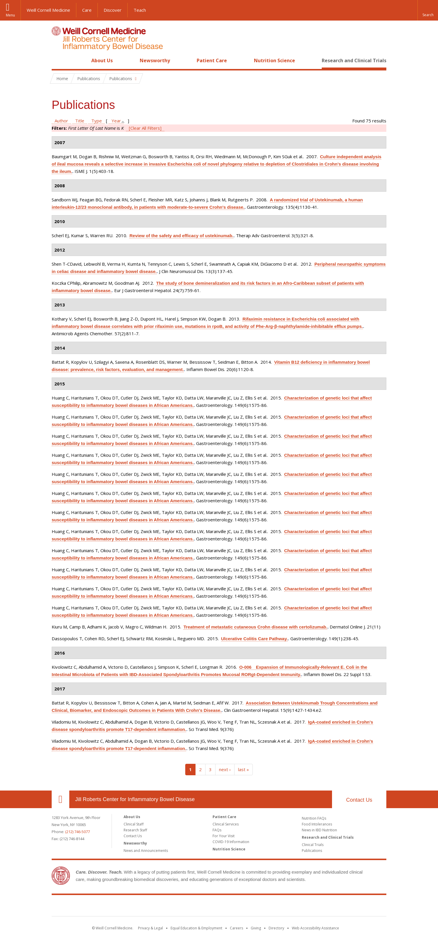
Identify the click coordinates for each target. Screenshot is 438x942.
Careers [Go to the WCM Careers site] (236, 928)
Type (96, 121)
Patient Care (212, 60)
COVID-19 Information (231, 841)
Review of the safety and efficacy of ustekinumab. (181, 235)
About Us (102, 60)
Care (87, 10)
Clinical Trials (313, 844)
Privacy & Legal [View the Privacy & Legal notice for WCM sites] (150, 928)
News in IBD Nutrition (319, 830)
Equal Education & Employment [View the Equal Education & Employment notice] (196, 928)
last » (243, 769)
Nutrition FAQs (314, 818)
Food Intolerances (317, 824)
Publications (312, 850)
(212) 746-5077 (77, 831)
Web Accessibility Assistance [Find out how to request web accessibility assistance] (315, 928)
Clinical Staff (134, 824)
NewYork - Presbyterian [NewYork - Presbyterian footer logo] (268, 906)
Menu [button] (10, 15)
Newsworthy (155, 60)
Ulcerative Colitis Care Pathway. (254, 638)
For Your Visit (224, 835)
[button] (427, 10)
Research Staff (135, 830)
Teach (140, 10)
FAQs (217, 830)
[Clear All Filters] (145, 128)
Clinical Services (226, 824)
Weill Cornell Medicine (48, 10)
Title (79, 121)
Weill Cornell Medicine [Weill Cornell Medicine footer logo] (176, 906)
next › (225, 769)
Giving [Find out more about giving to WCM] (256, 928)
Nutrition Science (274, 60)
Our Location (60, 799)
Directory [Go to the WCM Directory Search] (276, 928)
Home (58, 60)
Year (116, 121)
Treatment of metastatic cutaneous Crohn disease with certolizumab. (255, 626)
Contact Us (359, 800)
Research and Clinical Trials (354, 60)
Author (61, 121)
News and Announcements (146, 850)
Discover (113, 10)
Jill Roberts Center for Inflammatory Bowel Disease (135, 799)
